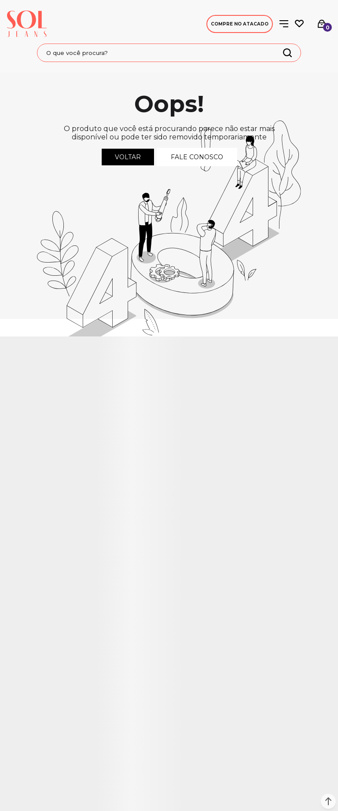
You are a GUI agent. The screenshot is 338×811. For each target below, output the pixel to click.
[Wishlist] (299, 23)
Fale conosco (197, 157)
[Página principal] (27, 24)
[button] (328, 801)
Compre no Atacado (239, 24)
